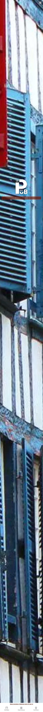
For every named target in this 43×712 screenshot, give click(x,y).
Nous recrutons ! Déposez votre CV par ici (21, 704)
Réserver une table (21, 197)
